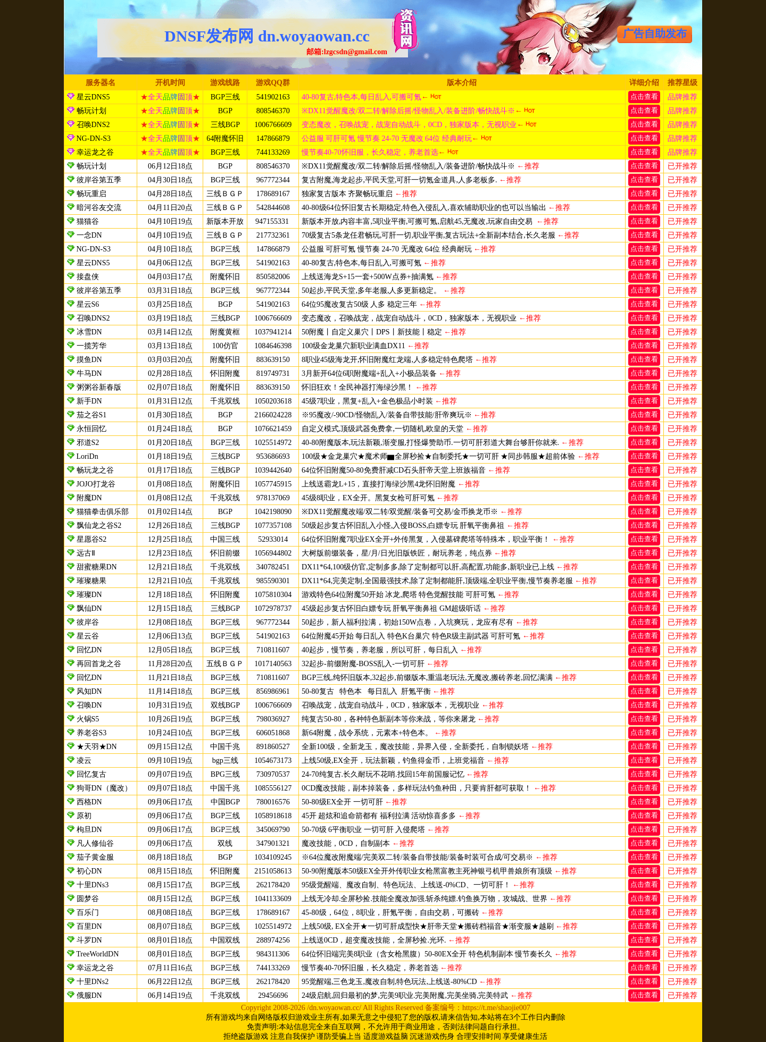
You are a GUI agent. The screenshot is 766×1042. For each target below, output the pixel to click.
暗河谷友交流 (99, 208)
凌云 (84, 760)
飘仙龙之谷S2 (99, 526)
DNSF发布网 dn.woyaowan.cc (267, 36)
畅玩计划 (90, 111)
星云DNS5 (92, 97)
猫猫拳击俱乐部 (103, 512)
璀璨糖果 (91, 581)
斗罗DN (89, 940)
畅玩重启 (91, 194)
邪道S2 (88, 443)
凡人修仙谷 (95, 843)
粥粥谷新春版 (99, 387)
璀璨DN (89, 595)
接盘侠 (88, 277)
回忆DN (89, 650)
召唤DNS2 (92, 125)
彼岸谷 (88, 622)
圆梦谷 (88, 899)
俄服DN (89, 995)
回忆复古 (91, 774)
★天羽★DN (97, 747)
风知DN (89, 691)
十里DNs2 (93, 982)
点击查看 (644, 96)
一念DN (89, 235)
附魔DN (89, 498)
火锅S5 (88, 719)
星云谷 (88, 636)
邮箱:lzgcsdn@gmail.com (346, 52)
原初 (84, 816)
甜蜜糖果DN (97, 567)
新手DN (89, 401)
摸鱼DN (89, 360)
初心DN (89, 871)
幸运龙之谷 (94, 152)
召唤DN (89, 705)
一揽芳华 (93, 346)
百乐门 (88, 913)
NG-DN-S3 (92, 138)
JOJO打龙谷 (96, 484)
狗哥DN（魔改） (104, 788)
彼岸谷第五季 (99, 180)
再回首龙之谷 (99, 664)
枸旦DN (89, 830)
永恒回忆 (91, 429)
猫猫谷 (88, 221)
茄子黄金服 (95, 857)
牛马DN (89, 373)
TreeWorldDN (97, 954)
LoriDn (87, 456)
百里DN (89, 926)
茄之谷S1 (92, 415)
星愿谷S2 (92, 539)
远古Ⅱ (86, 553)
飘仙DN (89, 608)
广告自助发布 (655, 33)
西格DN (89, 802)
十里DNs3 (93, 885)
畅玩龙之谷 (95, 470)
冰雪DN (89, 332)
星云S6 (88, 304)
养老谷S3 (92, 733)
